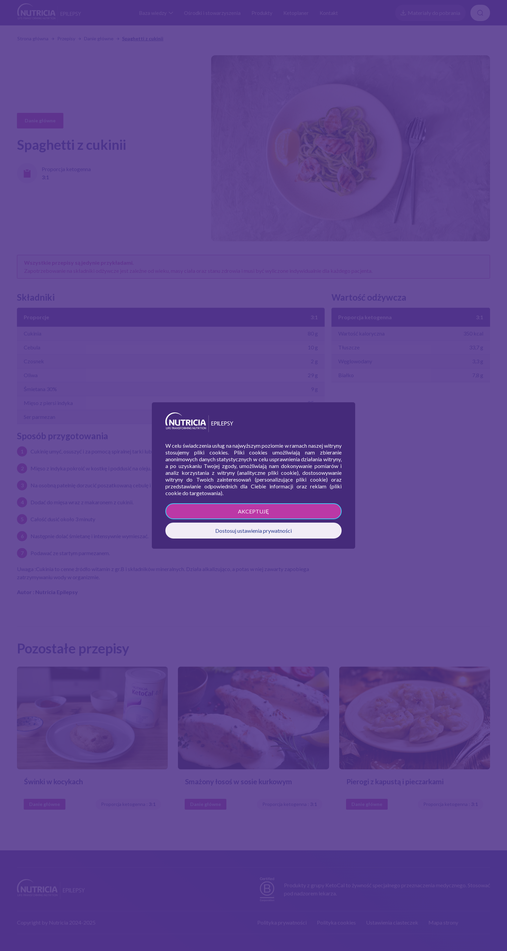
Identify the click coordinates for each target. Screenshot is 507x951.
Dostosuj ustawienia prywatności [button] (253, 530)
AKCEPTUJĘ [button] (253, 511)
